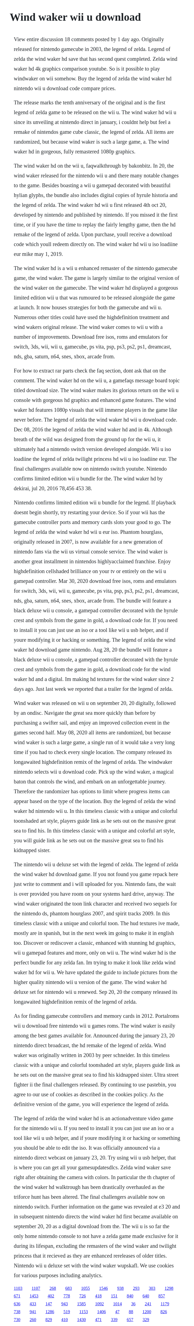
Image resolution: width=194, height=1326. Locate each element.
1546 (103, 1288)
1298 (169, 1288)
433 (33, 1303)
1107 (36, 1288)
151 (114, 1296)
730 (17, 1319)
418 (98, 1296)
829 (49, 1319)
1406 (101, 1311)
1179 (165, 1303)
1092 (99, 1303)
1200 (146, 1311)
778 (67, 1296)
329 (146, 1319)
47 (117, 1311)
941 (33, 1311)
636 (17, 1303)
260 (33, 1319)
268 (52, 1288)
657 (130, 1319)
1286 (50, 1311)
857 (162, 1296)
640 (146, 1296)
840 (130, 1296)
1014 (117, 1303)
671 (17, 1296)
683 (68, 1288)
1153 (83, 1311)
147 (49, 1303)
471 (98, 1319)
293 (136, 1288)
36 (133, 1303)
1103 (18, 1288)
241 (148, 1303)
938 (120, 1288)
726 (82, 1296)
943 (64, 1303)
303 (152, 1288)
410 (64, 1319)
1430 (81, 1319)
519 (67, 1311)
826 (163, 1311)
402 (51, 1296)
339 (114, 1319)
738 (17, 1311)
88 (131, 1311)
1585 (81, 1303)
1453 (34, 1296)
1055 (85, 1288)
